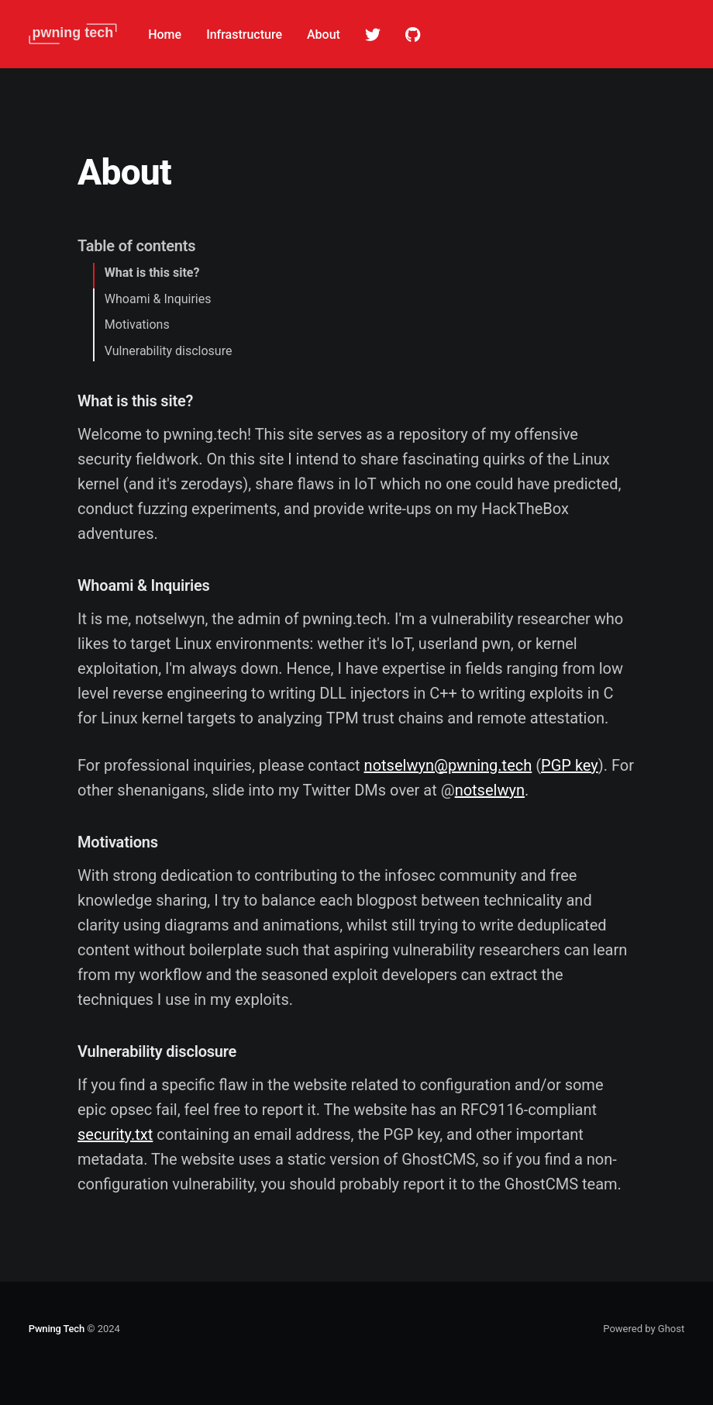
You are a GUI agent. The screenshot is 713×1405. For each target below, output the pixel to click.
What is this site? (152, 272)
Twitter (373, 35)
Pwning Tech (56, 1328)
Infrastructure (244, 34)
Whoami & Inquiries (158, 299)
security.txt (115, 1134)
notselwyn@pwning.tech (448, 765)
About (323, 34)
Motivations (137, 324)
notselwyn (490, 790)
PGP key (569, 765)
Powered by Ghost (643, 1328)
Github (412, 35)
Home (164, 34)
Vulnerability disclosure (168, 350)
